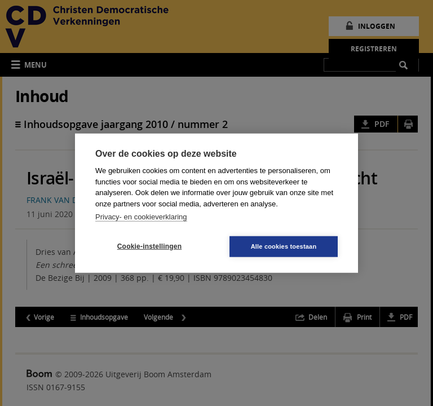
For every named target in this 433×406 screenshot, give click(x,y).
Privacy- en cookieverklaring (141, 217)
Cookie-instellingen (149, 246)
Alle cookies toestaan (284, 245)
